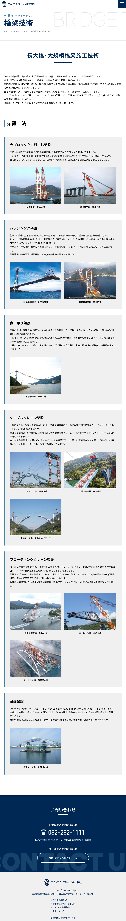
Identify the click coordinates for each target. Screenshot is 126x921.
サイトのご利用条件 (61, 907)
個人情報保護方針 (60, 900)
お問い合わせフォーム (63, 858)
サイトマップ (58, 910)
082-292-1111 (63, 832)
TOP (5, 31)
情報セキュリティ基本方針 (64, 903)
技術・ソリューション (19, 31)
